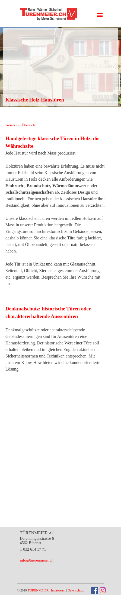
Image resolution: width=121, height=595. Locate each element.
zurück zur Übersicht (20, 125)
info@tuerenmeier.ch (36, 560)
